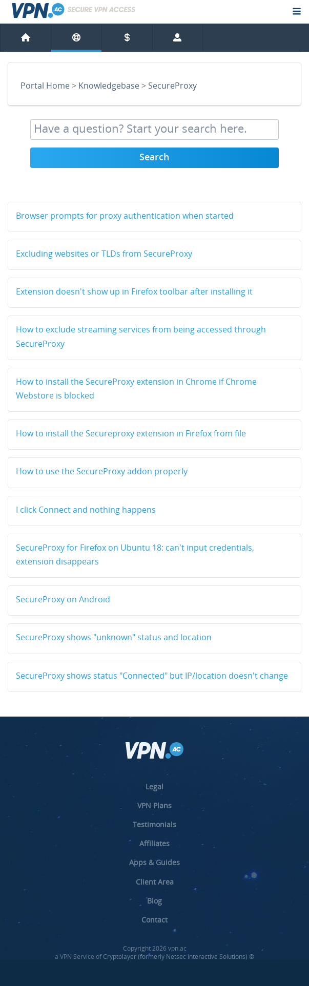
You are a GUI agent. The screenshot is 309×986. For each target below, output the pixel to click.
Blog (154, 901)
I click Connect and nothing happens (86, 511)
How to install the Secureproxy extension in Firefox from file (131, 434)
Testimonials (154, 824)
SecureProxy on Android (63, 600)
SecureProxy (172, 86)
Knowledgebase (108, 86)
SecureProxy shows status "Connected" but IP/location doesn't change (152, 677)
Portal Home (45, 86)
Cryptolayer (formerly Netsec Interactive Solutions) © (178, 956)
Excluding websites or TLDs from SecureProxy (104, 254)
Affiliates (154, 843)
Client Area (155, 882)
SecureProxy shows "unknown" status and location (114, 638)
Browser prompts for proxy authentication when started (125, 217)
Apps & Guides (154, 862)
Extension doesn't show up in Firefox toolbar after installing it (134, 292)
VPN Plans (154, 805)
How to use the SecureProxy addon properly (102, 472)
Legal (154, 786)
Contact (154, 920)
